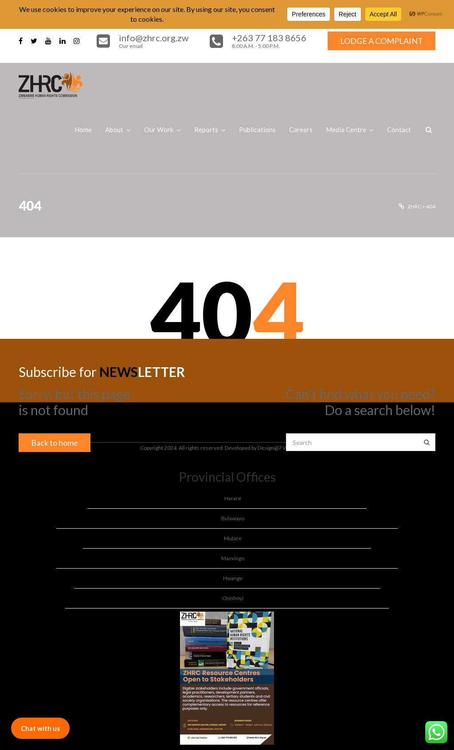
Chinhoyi (232, 598)
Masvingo (232, 558)
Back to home (54, 443)
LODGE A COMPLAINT (381, 41)
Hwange (233, 578)
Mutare (233, 538)
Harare (232, 498)
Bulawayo (232, 518)
